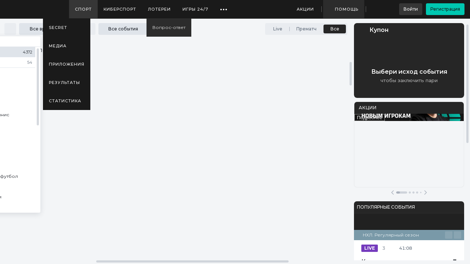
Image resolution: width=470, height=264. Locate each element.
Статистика (65, 100)
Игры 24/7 (195, 9)
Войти (411, 9)
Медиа (57, 45)
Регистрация (445, 9)
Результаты (64, 82)
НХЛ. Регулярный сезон (391, 235)
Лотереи (159, 9)
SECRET (58, 27)
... (224, 6)
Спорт (83, 9)
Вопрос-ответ (168, 27)
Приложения (66, 64)
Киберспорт (120, 9)
